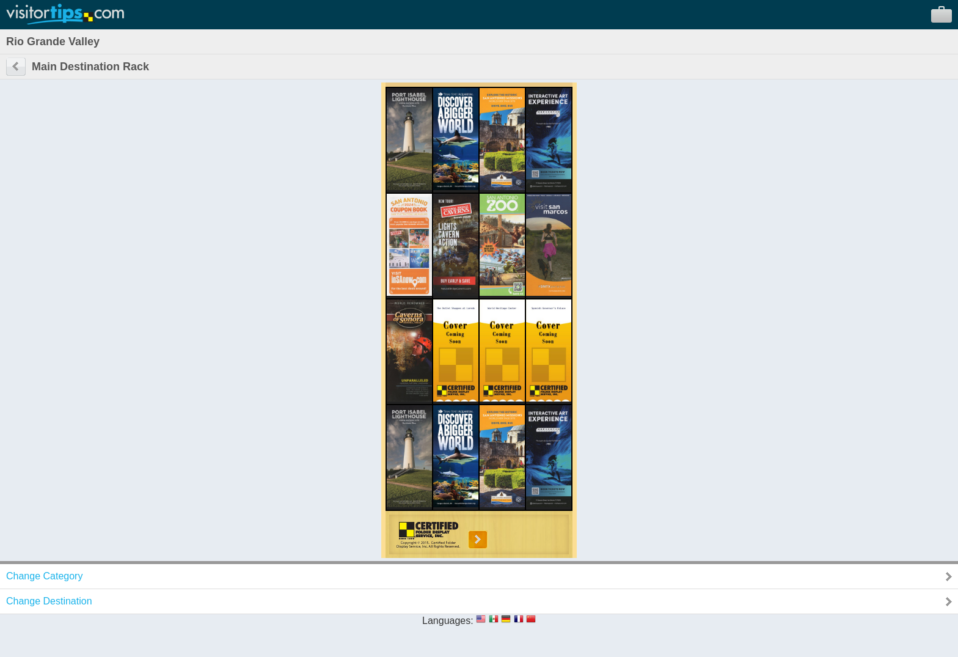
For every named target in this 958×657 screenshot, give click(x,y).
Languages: (448, 620)
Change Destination (49, 601)
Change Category (44, 576)
